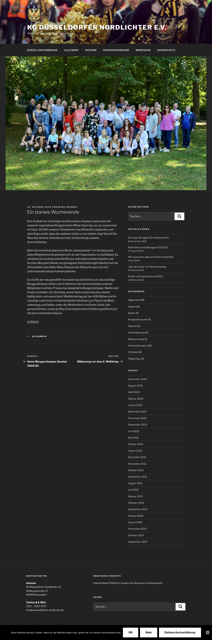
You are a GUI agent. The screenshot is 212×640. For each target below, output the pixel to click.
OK (130, 632)
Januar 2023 (135, 405)
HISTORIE (91, 50)
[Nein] (207, 632)
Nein (149, 632)
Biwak (131, 312)
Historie (132, 326)
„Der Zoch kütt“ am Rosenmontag (147, 266)
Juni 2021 (133, 489)
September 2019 (137, 541)
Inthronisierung (136, 332)
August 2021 (135, 483)
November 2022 (137, 418)
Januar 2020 (135, 522)
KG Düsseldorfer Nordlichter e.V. (97, 27)
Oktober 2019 (136, 535)
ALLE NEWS (71, 50)
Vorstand (133, 351)
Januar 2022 (135, 450)
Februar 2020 (135, 515)
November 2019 (137, 528)
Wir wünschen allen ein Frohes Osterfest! (150, 256)
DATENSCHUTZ (166, 50)
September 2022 (137, 424)
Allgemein (39, 336)
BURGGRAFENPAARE (116, 50)
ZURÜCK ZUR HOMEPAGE (42, 50)
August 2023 (135, 385)
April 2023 (134, 392)
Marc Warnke (67, 207)
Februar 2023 (135, 398)
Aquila (131, 306)
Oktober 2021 (136, 470)
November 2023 (137, 379)
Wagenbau (134, 358)
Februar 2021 (135, 496)
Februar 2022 (135, 444)
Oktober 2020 (136, 502)
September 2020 (137, 509)
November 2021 (137, 463)
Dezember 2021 (137, 457)
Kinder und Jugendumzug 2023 (145, 276)
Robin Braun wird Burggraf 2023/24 (148, 247)
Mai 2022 (133, 437)
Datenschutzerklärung (180, 632)
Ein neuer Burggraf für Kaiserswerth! (148, 237)
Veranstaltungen (137, 345)
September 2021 (137, 476)
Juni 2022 (133, 431)
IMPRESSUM (143, 50)
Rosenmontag (136, 339)
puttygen (33, 321)
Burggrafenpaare (137, 319)
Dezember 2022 (137, 411)
